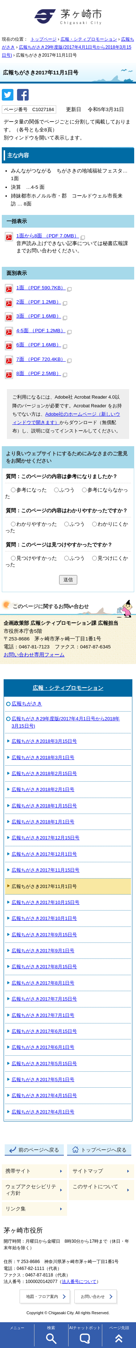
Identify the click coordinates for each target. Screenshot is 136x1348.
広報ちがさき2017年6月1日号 (43, 1047)
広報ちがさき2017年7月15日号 (44, 999)
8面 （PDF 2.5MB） (41, 373)
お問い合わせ (93, 1296)
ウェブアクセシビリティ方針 (30, 1190)
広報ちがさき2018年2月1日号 (43, 789)
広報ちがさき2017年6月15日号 (44, 1031)
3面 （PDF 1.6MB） (41, 316)
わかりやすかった (36, 524)
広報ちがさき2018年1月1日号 (43, 821)
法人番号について (79, 1281)
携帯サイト (18, 1171)
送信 (68, 579)
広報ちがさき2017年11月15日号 (45, 870)
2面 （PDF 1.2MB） (41, 302)
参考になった (31, 490)
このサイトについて (95, 1186)
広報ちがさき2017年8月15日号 (44, 966)
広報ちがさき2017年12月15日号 (45, 837)
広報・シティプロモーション (89, 39)
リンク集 (15, 1208)
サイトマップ (88, 1171)
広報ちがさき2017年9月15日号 (44, 934)
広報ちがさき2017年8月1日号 (43, 983)
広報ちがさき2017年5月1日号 (43, 1079)
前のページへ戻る (38, 1150)
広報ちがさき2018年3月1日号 (43, 757)
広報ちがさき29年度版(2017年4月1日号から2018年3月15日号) (66, 722)
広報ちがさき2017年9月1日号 (43, 950)
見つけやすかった (36, 558)
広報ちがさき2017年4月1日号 (43, 1112)
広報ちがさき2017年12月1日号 (44, 854)
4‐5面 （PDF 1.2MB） (43, 330)
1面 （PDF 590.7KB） (43, 287)
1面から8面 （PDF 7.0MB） (50, 236)
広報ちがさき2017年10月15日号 (45, 902)
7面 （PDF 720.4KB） (43, 359)
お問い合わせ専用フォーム (34, 654)
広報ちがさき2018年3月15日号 (44, 741)
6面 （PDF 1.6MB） (41, 344)
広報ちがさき (27, 703)
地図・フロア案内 (42, 1296)
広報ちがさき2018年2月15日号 (44, 773)
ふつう (67, 490)
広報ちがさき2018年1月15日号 (44, 806)
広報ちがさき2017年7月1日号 (43, 1015)
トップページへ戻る (104, 1150)
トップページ (43, 39)
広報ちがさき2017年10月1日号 (44, 918)
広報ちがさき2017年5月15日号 (44, 1063)
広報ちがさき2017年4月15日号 (44, 1095)
